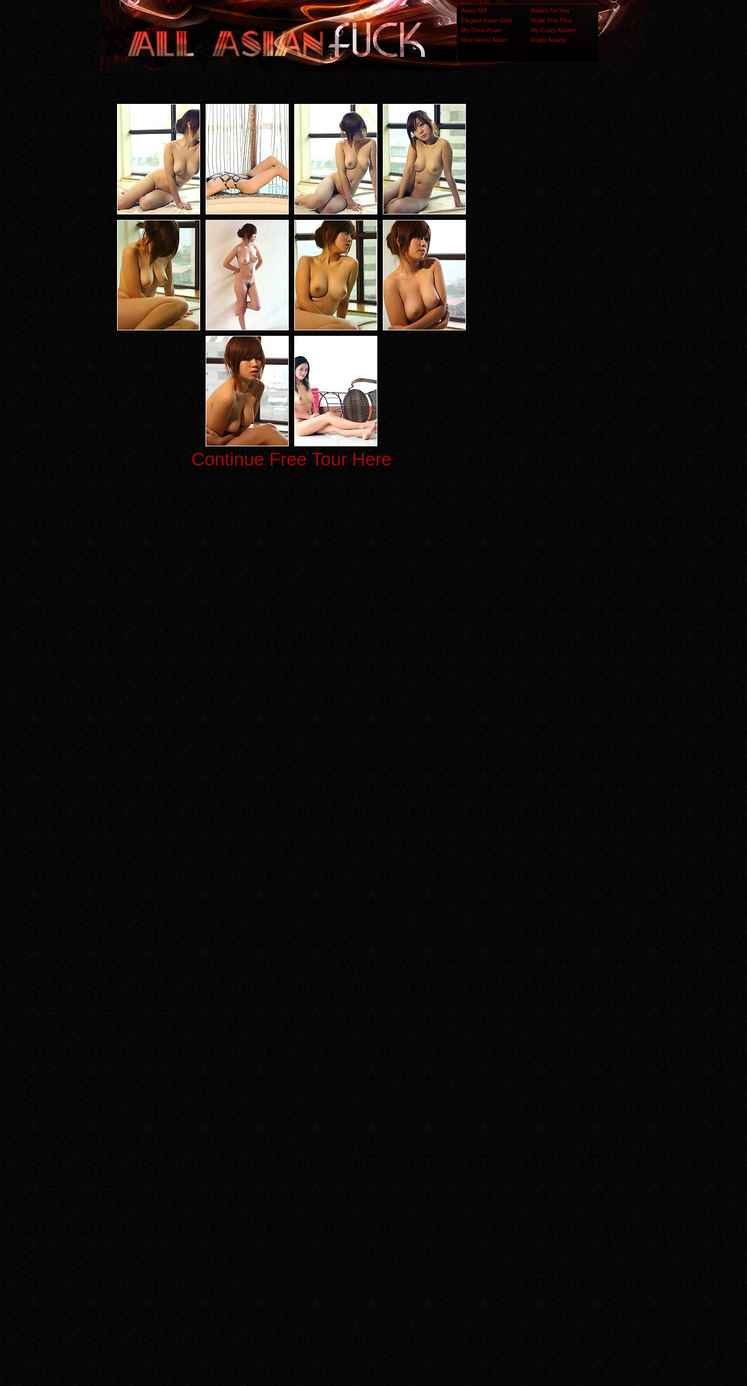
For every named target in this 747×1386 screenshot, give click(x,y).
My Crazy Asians (553, 30)
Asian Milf (474, 10)
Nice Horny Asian (484, 40)
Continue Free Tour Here (291, 459)
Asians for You (550, 10)
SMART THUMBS (393, 1169)
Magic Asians (549, 40)
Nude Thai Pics (551, 20)
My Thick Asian (481, 30)
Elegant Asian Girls (486, 20)
